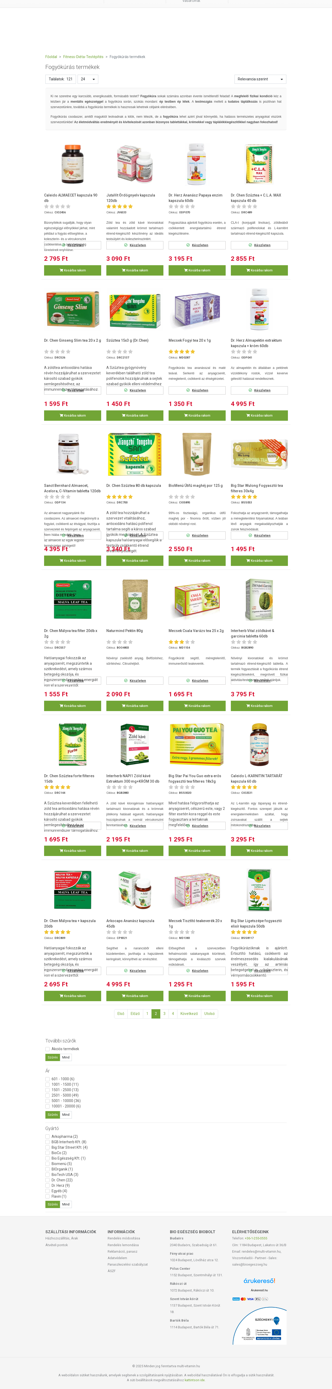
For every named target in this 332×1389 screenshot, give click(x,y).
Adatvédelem (117, 1258)
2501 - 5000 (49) (65, 1095)
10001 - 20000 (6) (66, 1106)
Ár (47, 1071)
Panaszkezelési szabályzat (128, 1264)
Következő (189, 1014)
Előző (135, 1014)
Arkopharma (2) (65, 1136)
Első (120, 1014)
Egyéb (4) (59, 1191)
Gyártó (52, 1128)
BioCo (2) (59, 1153)
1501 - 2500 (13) (65, 1090)
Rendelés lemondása (123, 1245)
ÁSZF (112, 1271)
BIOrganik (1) (62, 1169)
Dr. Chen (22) (62, 1180)
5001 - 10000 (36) (66, 1101)
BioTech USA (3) (65, 1175)
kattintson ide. (195, 1380)
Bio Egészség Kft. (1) (69, 1158)
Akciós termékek (65, 1049)
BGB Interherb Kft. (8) (69, 1142)
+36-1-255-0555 (256, 1238)
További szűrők (60, 1040)
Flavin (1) (59, 1196)
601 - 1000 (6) (63, 1079)
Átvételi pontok (56, 1245)
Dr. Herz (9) (61, 1185)
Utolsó (209, 1014)
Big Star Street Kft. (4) (70, 1147)
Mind (66, 1057)
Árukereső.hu (259, 1290)
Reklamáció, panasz (122, 1251)
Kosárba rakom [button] (73, 270)
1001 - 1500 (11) (65, 1084)
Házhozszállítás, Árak (61, 1238)
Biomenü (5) (62, 1164)
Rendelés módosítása (124, 1238)
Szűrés (53, 1057)
